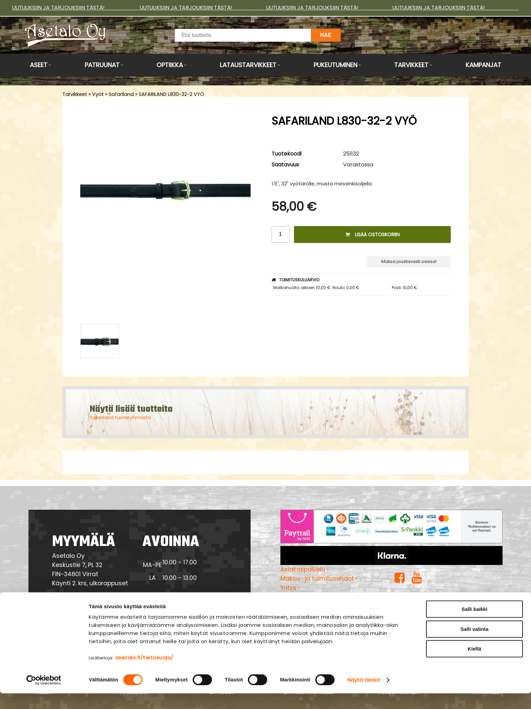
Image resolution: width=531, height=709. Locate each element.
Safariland (121, 94)
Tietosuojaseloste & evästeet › (325, 606)
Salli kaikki (475, 625)
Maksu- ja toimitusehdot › (318, 578)
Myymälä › (295, 597)
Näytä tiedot (363, 695)
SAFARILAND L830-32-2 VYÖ (171, 94)
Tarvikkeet (411, 65)
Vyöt (98, 94)
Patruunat (102, 65)
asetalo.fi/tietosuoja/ (144, 673)
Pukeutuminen (335, 65)
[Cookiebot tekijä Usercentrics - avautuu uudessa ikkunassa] (43, 696)
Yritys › (290, 588)
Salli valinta (475, 645)
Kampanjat (483, 65)
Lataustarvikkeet (248, 65)
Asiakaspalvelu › (304, 569)
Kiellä (474, 664)
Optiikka (169, 65)
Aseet (38, 65)
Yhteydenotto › (82, 602)
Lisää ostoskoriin (372, 234)
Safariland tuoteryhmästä (120, 417)
